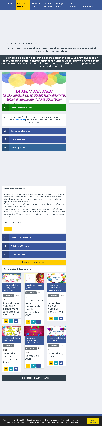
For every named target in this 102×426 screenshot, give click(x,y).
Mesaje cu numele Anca (34, 262)
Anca (21, 43)
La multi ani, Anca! (32, 357)
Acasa (11, 3)
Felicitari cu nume (21, 5)
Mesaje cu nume (61, 5)
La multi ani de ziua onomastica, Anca (10, 358)
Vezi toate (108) (14, 254)
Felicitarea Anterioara (16, 237)
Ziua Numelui (31, 43)
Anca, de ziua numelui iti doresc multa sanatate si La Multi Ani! (11, 309)
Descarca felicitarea (16, 131)
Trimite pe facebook (16, 139)
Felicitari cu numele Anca (34, 378)
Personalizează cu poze (18, 107)
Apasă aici (19, 119)
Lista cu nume (73, 5)
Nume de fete (48, 5)
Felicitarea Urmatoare (17, 246)
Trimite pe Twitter (15, 147)
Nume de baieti (36, 5)
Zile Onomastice (87, 5)
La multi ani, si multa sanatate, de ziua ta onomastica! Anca (34, 307)
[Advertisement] (51, 25)
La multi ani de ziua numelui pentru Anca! (56, 307)
